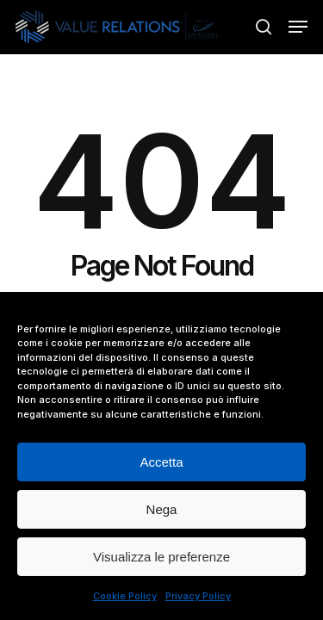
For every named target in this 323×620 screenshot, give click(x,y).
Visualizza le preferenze (161, 556)
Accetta (161, 462)
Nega (161, 509)
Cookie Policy (125, 596)
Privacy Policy (198, 596)
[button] (298, 26)
